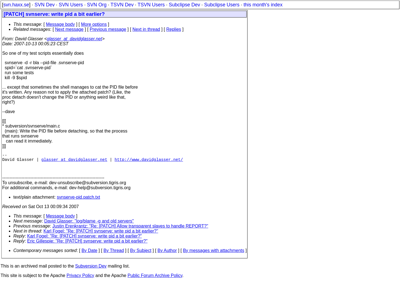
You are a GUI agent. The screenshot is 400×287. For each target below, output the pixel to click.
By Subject (140, 255)
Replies (173, 29)
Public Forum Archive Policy (155, 280)
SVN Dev (44, 5)
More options (94, 24)
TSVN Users (151, 5)
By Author (167, 255)
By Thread (114, 255)
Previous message (108, 29)
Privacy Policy (80, 280)
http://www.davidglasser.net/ (149, 161)
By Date (89, 255)
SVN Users (71, 5)
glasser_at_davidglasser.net (74, 38)
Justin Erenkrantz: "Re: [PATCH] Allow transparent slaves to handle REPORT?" (130, 230)
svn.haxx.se (16, 5)
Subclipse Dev (184, 5)
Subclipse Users (221, 5)
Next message (69, 29)
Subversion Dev (91, 270)
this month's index (263, 5)
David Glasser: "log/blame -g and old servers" (89, 225)
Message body (60, 24)
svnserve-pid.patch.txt (78, 201)
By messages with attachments (213, 255)
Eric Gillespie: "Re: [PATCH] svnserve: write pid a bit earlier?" (87, 245)
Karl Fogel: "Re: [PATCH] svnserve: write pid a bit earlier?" (101, 235)
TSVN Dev (122, 5)
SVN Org (96, 5)
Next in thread (146, 29)
